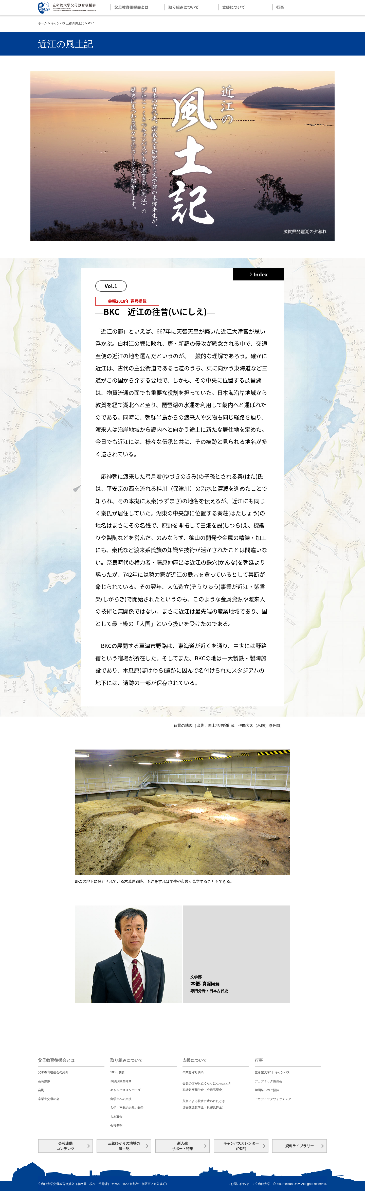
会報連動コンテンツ (65, 1146)
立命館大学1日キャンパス (272, 1072)
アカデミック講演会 (268, 1081)
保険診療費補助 (121, 1081)
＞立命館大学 (261, 1184)
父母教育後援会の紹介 (53, 1072)
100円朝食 (117, 1072)
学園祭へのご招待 (267, 1090)
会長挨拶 (44, 1081)
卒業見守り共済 (193, 1072)
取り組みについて (126, 1060)
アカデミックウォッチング (273, 1099)
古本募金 (116, 1116)
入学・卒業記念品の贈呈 (127, 1108)
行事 (259, 1060)
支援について (194, 1060)
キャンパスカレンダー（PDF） (241, 1146)
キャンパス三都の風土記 (67, 23)
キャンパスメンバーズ (125, 1090)
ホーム (42, 23)
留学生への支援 (121, 1099)
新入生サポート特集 (182, 1146)
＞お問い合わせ (238, 1184)
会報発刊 (116, 1125)
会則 (41, 1090)
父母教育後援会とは (56, 1060)
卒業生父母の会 (48, 1099)
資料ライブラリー (299, 1146)
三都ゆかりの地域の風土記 (124, 1146)
